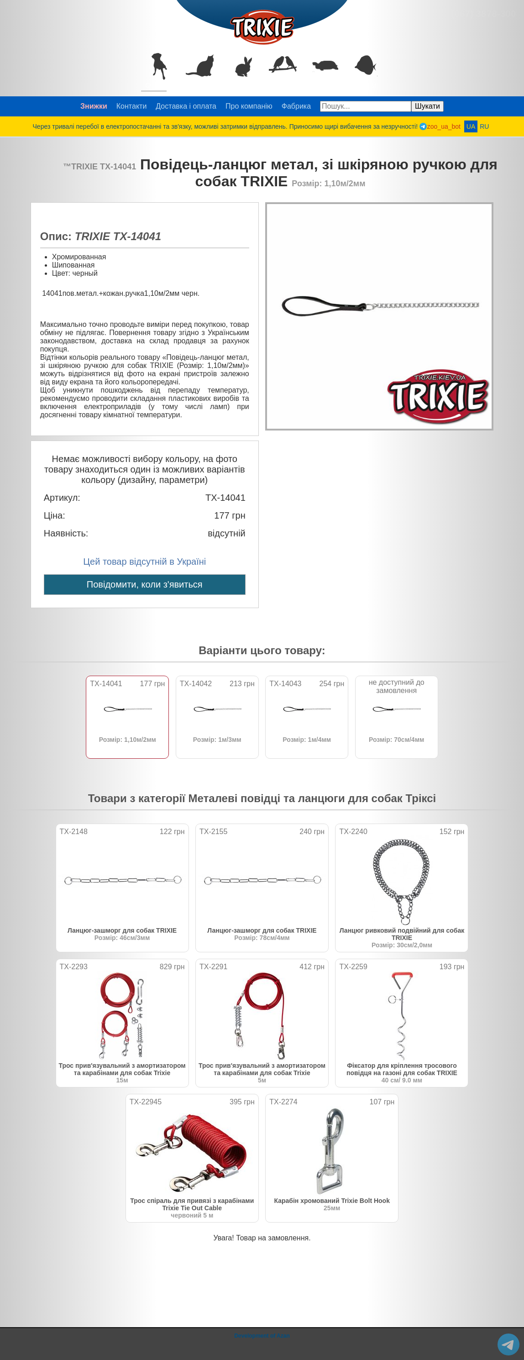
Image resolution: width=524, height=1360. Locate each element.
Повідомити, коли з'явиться (145, 584)
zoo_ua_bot (444, 126)
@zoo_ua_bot (508, 1344)
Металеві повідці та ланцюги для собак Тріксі (312, 798)
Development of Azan (262, 1336)
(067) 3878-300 (483, 13)
